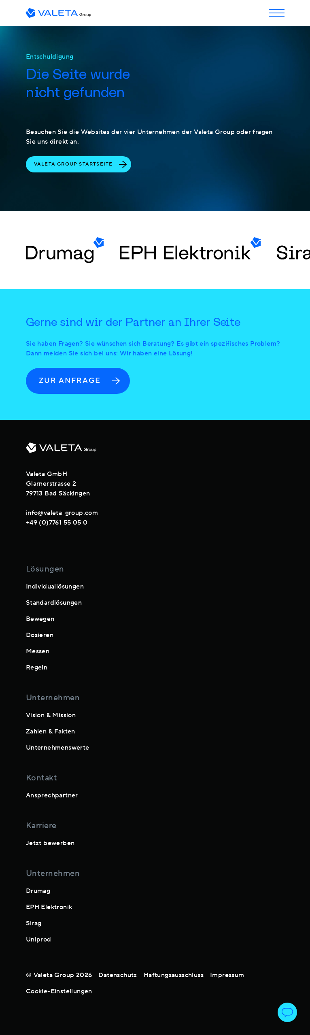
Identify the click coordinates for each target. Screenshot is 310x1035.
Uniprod (38, 939)
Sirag (34, 923)
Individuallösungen (55, 586)
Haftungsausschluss (174, 975)
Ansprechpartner (52, 795)
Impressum (227, 975)
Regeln (36, 667)
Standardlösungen (54, 603)
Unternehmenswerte (57, 748)
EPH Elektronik (49, 907)
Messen (37, 651)
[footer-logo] (61, 450)
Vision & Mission (51, 715)
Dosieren (39, 635)
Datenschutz (117, 975)
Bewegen (40, 619)
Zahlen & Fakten (50, 731)
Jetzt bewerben (50, 843)
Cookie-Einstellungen (59, 991)
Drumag (38, 891)
